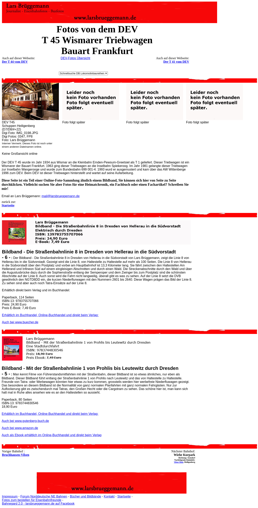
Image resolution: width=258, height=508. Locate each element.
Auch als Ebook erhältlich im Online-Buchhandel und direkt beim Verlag (52, 435)
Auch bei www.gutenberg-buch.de (25, 421)
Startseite (124, 496)
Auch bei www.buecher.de (20, 322)
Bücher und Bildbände (85, 496)
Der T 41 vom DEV (176, 61)
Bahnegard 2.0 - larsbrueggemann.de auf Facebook (38, 503)
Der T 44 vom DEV (15, 61)
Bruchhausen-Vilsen (15, 454)
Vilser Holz (178, 462)
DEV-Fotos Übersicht (75, 58)
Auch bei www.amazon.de (20, 428)
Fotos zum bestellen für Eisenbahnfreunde (31, 500)
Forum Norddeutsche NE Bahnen (43, 496)
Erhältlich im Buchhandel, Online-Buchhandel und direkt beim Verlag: (50, 315)
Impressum (10, 496)
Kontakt (109, 496)
